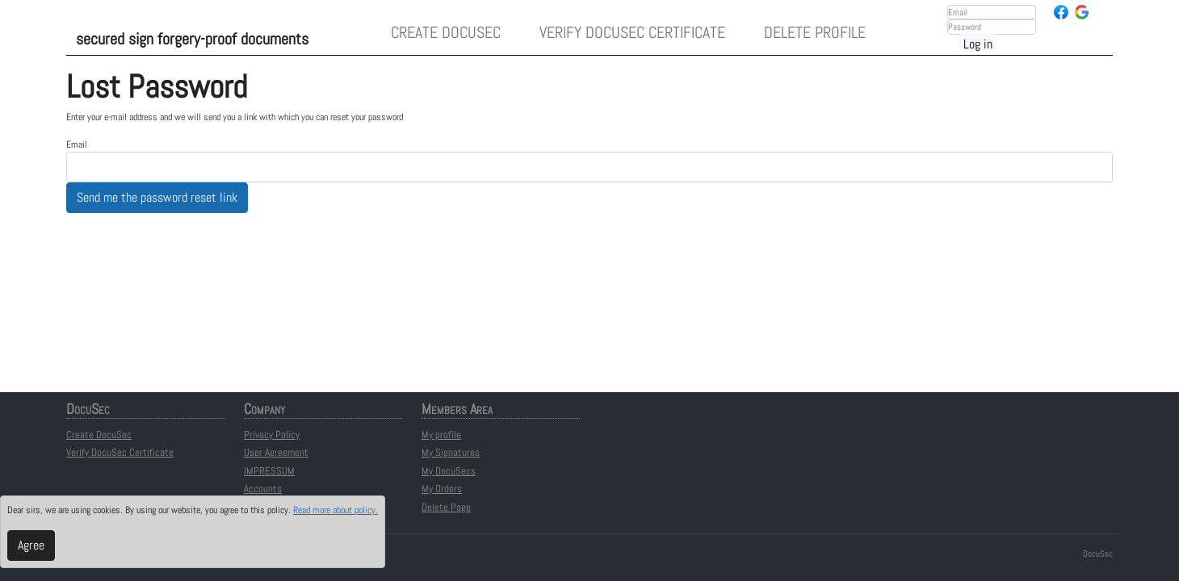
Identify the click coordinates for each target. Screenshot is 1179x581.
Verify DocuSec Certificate (632, 32)
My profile (441, 434)
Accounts (263, 488)
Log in (977, 43)
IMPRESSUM (269, 471)
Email (76, 144)
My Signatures (451, 452)
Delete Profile (815, 32)
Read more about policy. (335, 510)
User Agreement (276, 452)
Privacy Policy (272, 434)
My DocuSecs (449, 471)
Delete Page (446, 507)
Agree (31, 545)
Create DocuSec (446, 32)
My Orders (442, 488)
